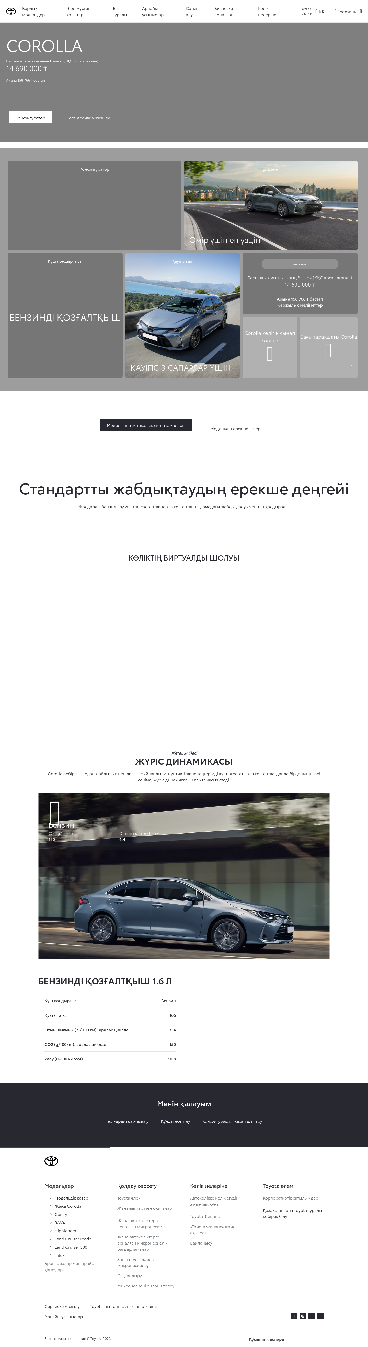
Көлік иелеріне (268, 11)
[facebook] (294, 1316)
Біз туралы (121, 11)
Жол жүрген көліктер (80, 11)
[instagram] (303, 1316)
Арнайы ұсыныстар (154, 11)
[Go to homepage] (12, 11)
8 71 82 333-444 (307, 11)
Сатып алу (193, 11)
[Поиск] (361, 11)
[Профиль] (345, 11)
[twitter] (311, 1315)
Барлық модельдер (36, 11)
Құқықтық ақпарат (267, 1339)
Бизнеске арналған (224, 11)
